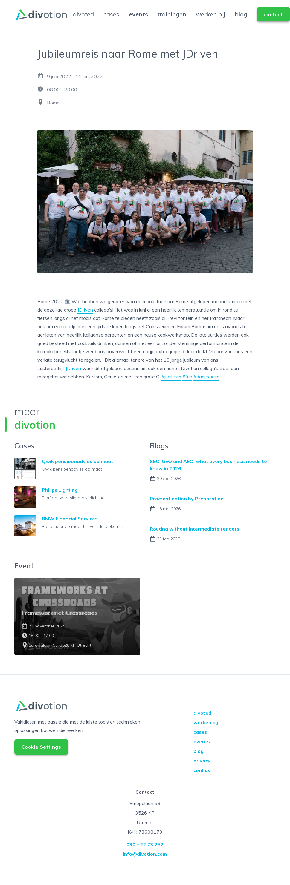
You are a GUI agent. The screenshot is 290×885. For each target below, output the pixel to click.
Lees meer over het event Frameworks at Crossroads (77, 626)
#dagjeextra (206, 386)
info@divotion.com (145, 864)
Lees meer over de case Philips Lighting (77, 506)
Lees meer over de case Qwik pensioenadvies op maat (77, 479)
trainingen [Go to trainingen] (172, 19)
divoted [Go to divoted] (83, 19)
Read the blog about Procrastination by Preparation (213, 513)
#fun (187, 386)
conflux (201, 780)
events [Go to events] (138, 19)
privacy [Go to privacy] (201, 770)
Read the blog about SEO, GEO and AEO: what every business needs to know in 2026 (213, 482)
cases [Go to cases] (111, 19)
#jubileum (171, 386)
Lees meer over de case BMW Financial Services (77, 533)
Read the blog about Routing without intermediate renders (213, 544)
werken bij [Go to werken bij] (210, 19)
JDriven (85, 319)
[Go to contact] (273, 19)
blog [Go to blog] (241, 19)
